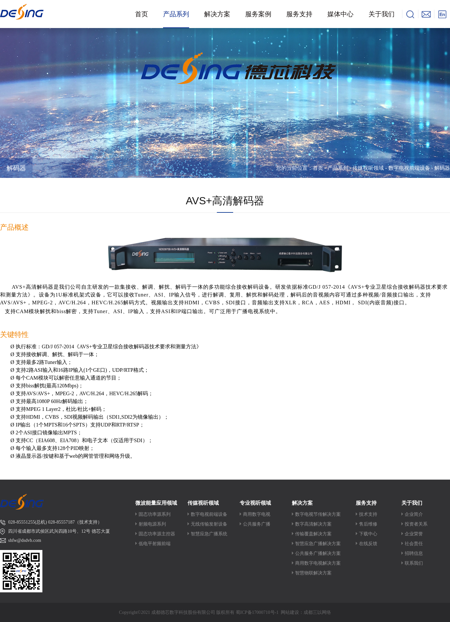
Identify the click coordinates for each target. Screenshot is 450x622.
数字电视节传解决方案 (318, 514)
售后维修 (368, 524)
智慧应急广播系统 (209, 533)
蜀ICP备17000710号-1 (257, 612)
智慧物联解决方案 (313, 573)
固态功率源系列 (155, 514)
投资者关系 (416, 524)
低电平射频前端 (155, 543)
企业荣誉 (414, 533)
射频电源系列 (152, 524)
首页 (318, 168)
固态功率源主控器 (157, 533)
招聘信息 (414, 553)
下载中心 (368, 533)
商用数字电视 (256, 514)
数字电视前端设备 (409, 168)
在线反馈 (368, 543)
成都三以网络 (317, 612)
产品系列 (337, 168)
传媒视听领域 (368, 168)
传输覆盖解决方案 (313, 533)
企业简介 (414, 514)
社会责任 (414, 543)
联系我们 (414, 563)
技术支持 (368, 514)
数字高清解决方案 (313, 524)
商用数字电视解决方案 (318, 563)
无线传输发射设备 (209, 524)
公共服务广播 (256, 524)
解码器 (16, 168)
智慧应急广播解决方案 (318, 543)
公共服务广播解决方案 (318, 553)
